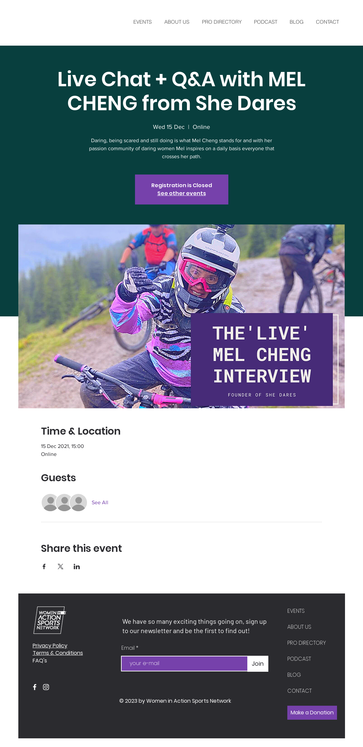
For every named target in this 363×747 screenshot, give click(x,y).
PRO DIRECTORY (306, 643)
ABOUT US (299, 627)
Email (128, 648)
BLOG (294, 675)
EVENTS (296, 611)
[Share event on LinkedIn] (77, 566)
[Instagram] (46, 687)
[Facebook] (35, 687)
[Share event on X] (60, 566)
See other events (181, 193)
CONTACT (299, 691)
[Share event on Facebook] (44, 566)
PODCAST (299, 659)
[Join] (257, 664)
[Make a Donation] (312, 713)
